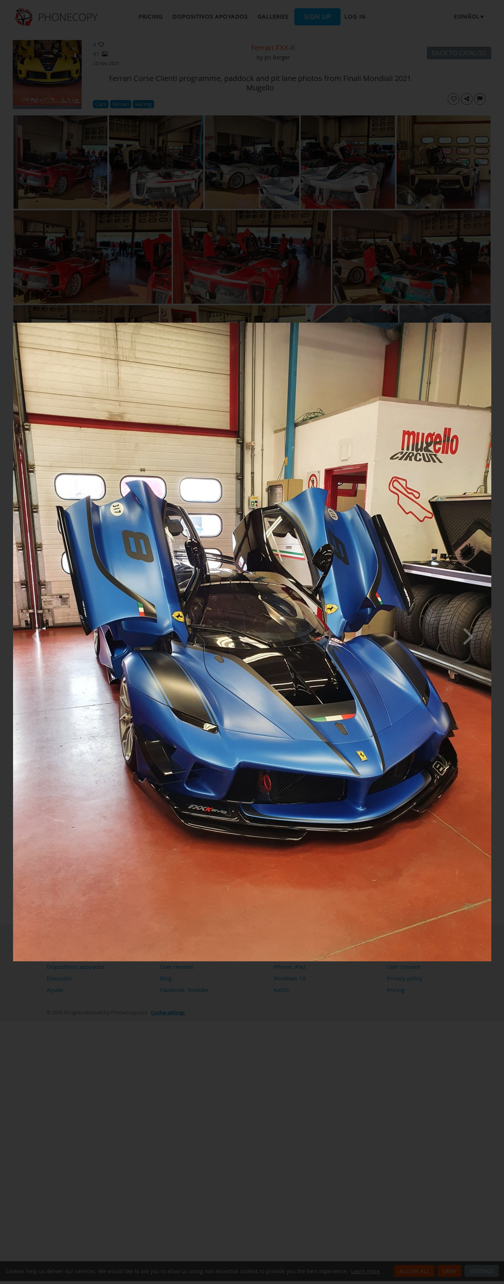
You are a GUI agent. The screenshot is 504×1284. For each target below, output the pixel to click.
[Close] (489, 324)
